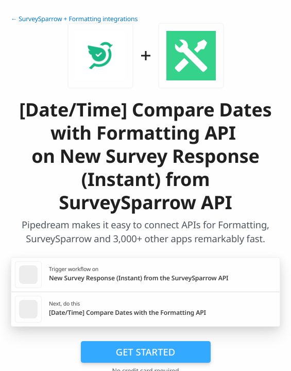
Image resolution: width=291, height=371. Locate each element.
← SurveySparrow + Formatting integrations (74, 18)
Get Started (145, 351)
